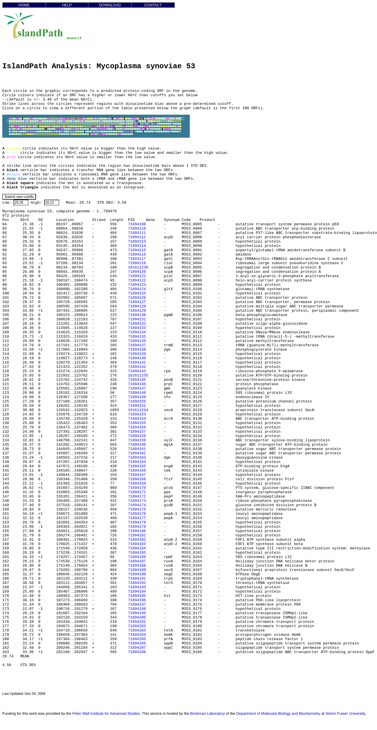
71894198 (137, 609)
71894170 (137, 488)
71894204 (137, 635)
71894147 (137, 388)
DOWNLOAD (110, 5)
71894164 (137, 462)
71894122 (137, 280)
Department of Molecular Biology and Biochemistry (278, 713)
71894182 (137, 540)
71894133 (137, 328)
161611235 (138, 375)
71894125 (137, 293)
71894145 (137, 380)
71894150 (137, 401)
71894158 (137, 436)
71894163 (137, 457)
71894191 (137, 578)
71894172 (137, 496)
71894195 (137, 596)
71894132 (137, 323)
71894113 (137, 241)
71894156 (137, 427)
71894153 (137, 414)
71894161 (137, 449)
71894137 (137, 345)
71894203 (137, 630)
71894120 (137, 272)
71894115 (137, 250)
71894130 (137, 315)
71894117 (137, 259)
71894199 (137, 613)
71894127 (137, 302)
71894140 (137, 358)
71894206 (137, 643)
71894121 (137, 276)
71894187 (137, 561)
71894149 (137, 397)
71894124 (137, 289)
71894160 (137, 444)
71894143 (137, 371)
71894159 (137, 440)
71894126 (137, 298)
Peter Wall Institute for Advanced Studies (106, 713)
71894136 (137, 341)
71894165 (137, 466)
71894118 (137, 263)
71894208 (137, 652)
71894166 (137, 470)
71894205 (137, 639)
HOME (24, 5)
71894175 (137, 509)
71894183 (137, 544)
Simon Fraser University (345, 713)
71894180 (137, 531)
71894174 (137, 505)
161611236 (138, 267)
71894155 (137, 423)
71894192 (137, 583)
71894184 (137, 548)
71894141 (137, 362)
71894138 (137, 349)
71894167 (137, 475)
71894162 (137, 453)
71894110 (137, 228)
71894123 (137, 285)
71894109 (137, 224)
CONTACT (153, 5)
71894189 (137, 570)
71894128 (137, 306)
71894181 (137, 535)
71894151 (137, 406)
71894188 (137, 565)
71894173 (137, 501)
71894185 (137, 553)
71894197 (137, 604)
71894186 (137, 557)
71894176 (137, 514)
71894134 (137, 332)
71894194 (137, 591)
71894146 (137, 384)
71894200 (137, 617)
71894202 (137, 626)
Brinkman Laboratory (207, 713)
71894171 (137, 492)
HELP (67, 5)
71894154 (137, 419)
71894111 (137, 233)
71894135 (137, 336)
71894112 (137, 237)
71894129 (137, 311)
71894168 (137, 479)
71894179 (137, 527)
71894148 (137, 393)
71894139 (137, 354)
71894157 (137, 432)
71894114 (137, 246)
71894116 (137, 254)
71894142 (137, 367)
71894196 (137, 600)
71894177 (137, 518)
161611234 (138, 410)
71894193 (137, 587)
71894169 (137, 483)
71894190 (137, 574)
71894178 (137, 522)
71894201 (137, 622)
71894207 (137, 648)
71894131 (137, 319)
